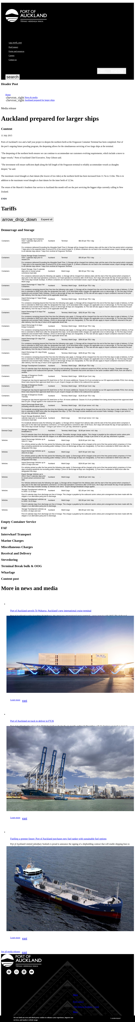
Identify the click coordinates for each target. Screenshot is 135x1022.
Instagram (16, 971)
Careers (11, 56)
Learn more (18, 700)
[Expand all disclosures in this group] (27, 219)
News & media (31, 97)
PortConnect (13, 47)
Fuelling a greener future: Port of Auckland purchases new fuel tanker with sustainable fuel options (58, 838)
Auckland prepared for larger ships (40, 100)
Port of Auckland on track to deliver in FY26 (32, 721)
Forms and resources (16, 51)
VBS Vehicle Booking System (86, 1007)
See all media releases (14, 952)
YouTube (31, 971)
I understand (115, 1018)
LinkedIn (24, 971)
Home (8, 95)
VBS (15, 42)
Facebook (8, 971)
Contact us (13, 60)
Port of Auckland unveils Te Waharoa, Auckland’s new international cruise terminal (50, 610)
